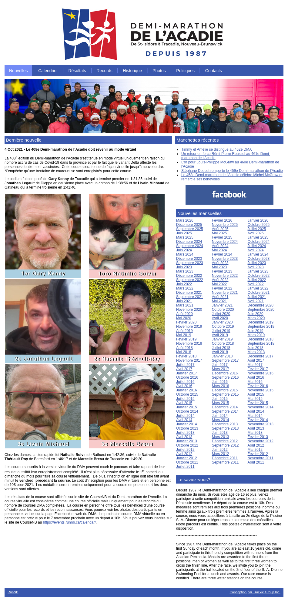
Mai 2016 (255, 382)
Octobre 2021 (259, 292)
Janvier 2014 (186, 424)
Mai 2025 (219, 233)
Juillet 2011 (185, 466)
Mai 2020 (183, 318)
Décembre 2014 (225, 407)
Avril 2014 (184, 420)
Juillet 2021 (257, 297)
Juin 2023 (184, 267)
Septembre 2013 (225, 428)
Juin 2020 (255, 314)
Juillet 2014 (185, 416)
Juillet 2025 (257, 229)
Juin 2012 (220, 449)
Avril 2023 (256, 267)
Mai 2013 (255, 432)
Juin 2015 (220, 399)
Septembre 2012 (225, 445)
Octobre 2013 (187, 428)
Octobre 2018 (223, 343)
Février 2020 (186, 322)
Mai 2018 (183, 352)
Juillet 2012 (185, 449)
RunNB (13, 592)
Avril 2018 (220, 352)
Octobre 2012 (187, 445)
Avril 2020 (220, 318)
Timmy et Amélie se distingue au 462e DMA (216, 149)
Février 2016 (258, 386)
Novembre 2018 (189, 343)
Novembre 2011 (260, 458)
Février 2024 (222, 254)
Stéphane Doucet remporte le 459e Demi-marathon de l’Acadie (232, 171)
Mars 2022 (184, 288)
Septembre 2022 (189, 280)
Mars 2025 (184, 237)
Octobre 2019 (223, 326)
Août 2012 (256, 445)
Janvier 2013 (186, 441)
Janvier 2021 (222, 305)
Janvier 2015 (186, 407)
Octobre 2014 (187, 411)
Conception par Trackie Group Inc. (254, 592)
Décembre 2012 (225, 441)
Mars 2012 (220, 454)
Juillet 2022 (257, 280)
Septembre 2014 (225, 411)
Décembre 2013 (225, 424)
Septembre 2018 (261, 343)
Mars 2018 (256, 352)
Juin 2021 (184, 301)
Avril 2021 (256, 301)
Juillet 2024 (257, 246)
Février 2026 (222, 220)
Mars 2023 (184, 271)
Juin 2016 (220, 382)
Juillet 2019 (221, 331)
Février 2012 (258, 454)
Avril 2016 (184, 386)
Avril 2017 (184, 369)
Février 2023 (222, 271)
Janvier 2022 (258, 288)
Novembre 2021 (225, 292)
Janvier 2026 (258, 220)
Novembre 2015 (260, 390)
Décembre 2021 (189, 292)
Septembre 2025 (189, 229)
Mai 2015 (255, 399)
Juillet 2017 (185, 365)
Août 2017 (256, 360)
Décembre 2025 (189, 225)
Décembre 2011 (225, 458)
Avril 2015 (184, 403)
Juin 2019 (255, 331)
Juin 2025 (184, 233)
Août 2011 (256, 462)
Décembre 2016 (225, 373)
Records (104, 70)
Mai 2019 (183, 335)
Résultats (77, 70)
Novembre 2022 (225, 275)
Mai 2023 (219, 267)
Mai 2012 (255, 449)
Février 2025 (222, 237)
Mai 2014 (255, 416)
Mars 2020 (256, 318)
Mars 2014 (220, 420)
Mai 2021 (219, 301)
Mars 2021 (184, 305)
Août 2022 (220, 280)
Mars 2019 (256, 335)
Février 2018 (186, 356)
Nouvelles (18, 70)
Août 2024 (220, 246)
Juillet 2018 (221, 348)
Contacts (213, 70)
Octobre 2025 (259, 225)
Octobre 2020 (223, 309)
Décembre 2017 (260, 356)
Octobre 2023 (259, 258)
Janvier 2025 (258, 237)
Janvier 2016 (186, 390)
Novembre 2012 (260, 441)
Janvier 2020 (222, 322)
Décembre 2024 (189, 242)
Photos (159, 70)
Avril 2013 (184, 437)
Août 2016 (256, 377)
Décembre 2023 (189, 258)
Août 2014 (256, 411)
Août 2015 (256, 394)
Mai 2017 (255, 365)
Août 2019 (184, 331)
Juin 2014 (220, 416)
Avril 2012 (184, 454)
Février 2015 (258, 403)
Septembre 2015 (225, 394)
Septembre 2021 (189, 297)
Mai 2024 (219, 250)
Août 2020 (184, 314)
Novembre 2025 (225, 225)
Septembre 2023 (189, 263)
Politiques (185, 70)
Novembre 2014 (260, 407)
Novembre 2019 (189, 326)
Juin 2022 (184, 284)
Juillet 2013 (185, 432)
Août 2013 (256, 428)
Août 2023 (220, 263)
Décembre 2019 (260, 322)
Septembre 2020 (261, 309)
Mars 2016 (220, 386)
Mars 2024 (184, 254)
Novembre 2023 (225, 258)
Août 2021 (220, 297)
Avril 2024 (256, 250)
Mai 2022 (219, 284)
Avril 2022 (256, 284)
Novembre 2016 (260, 373)
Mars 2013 (220, 437)
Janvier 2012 (186, 458)
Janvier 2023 (258, 271)
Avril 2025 (256, 233)
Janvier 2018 (222, 356)
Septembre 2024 (189, 246)
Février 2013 (258, 437)
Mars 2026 (184, 220)
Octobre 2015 (187, 394)
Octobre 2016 (187, 377)
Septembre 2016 (225, 377)
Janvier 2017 (186, 373)
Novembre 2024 (225, 242)
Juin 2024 (184, 250)
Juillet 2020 (221, 314)
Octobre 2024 (259, 242)
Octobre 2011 (187, 462)
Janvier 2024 (258, 254)
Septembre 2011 (225, 462)
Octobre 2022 (259, 275)
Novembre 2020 (189, 309)
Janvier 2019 (222, 339)
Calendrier (48, 70)
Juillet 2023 (257, 263)
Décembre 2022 (189, 275)
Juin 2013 (220, 432)
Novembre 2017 (189, 360)
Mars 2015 (220, 403)
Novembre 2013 (260, 424)
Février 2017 (258, 369)
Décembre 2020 (260, 305)
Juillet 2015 (185, 399)
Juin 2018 (255, 348)
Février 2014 (258, 420)
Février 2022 (222, 288)
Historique (132, 70)
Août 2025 (220, 229)
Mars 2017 (220, 369)
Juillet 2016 (185, 382)
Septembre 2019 (261, 326)
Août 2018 (184, 348)
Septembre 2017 (225, 360)
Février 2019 (186, 339)
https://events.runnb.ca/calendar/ (69, 522)
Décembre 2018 (260, 339)
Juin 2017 (220, 365)
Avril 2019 (220, 335)
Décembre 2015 (225, 390)
